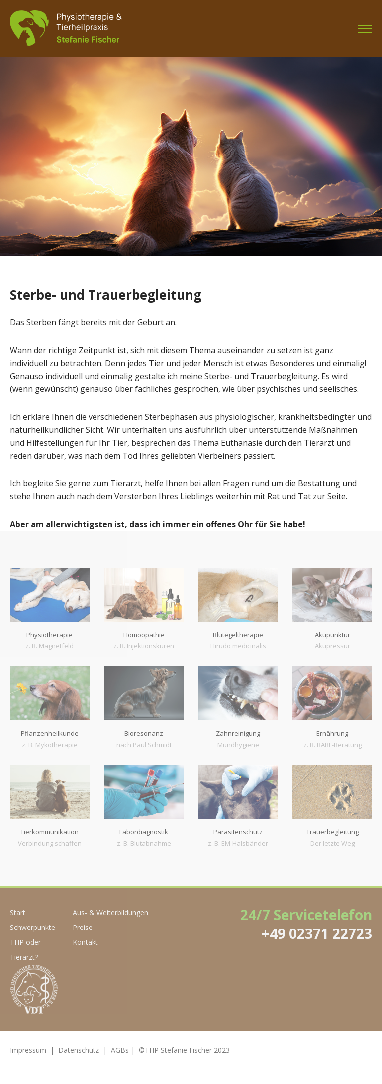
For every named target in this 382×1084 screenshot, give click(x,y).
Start (17, 912)
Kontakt (85, 942)
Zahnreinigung (238, 733)
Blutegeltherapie (238, 634)
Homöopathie (144, 634)
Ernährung (332, 733)
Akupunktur (332, 634)
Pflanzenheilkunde (50, 733)
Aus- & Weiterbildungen (110, 912)
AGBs (120, 1050)
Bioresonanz (143, 733)
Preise (83, 927)
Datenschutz (78, 1050)
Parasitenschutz (238, 831)
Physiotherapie (49, 634)
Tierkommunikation (49, 831)
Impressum (28, 1050)
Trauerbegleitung (332, 831)
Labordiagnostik (143, 831)
